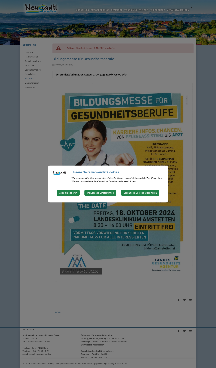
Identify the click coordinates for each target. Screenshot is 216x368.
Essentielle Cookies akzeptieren (140, 192)
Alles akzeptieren (68, 192)
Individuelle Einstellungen (100, 192)
